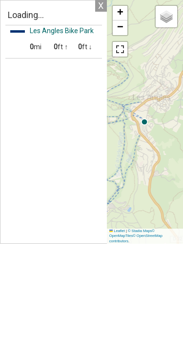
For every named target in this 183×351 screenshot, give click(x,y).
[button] (120, 13)
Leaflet (117, 231)
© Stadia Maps (140, 231)
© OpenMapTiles (132, 233)
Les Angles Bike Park (62, 31)
